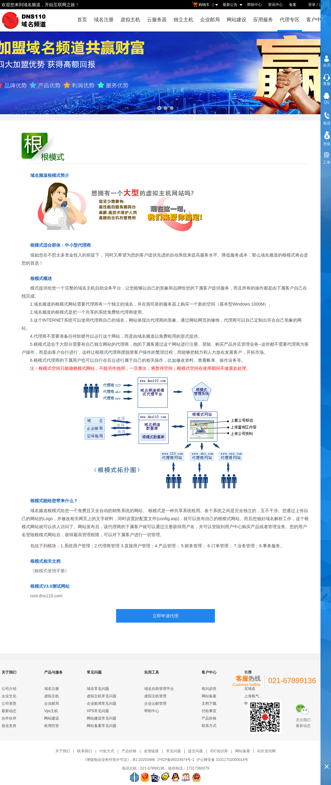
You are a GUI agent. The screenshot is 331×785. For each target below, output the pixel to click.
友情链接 (151, 751)
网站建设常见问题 (101, 718)
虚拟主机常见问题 (101, 696)
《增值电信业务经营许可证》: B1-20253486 (119, 760)
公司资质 (9, 703)
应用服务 (263, 19)
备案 (292, 4)
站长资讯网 (266, 751)
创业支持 (9, 726)
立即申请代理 (165, 615)
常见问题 (173, 751)
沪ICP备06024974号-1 (175, 760)
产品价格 (209, 718)
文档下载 (209, 703)
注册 (322, 4)
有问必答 (209, 689)
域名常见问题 (98, 689)
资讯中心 (275, 4)
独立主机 (183, 19)
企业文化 (9, 696)
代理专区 (290, 19)
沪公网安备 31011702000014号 (222, 760)
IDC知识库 (219, 751)
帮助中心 (254, 4)
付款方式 (106, 751)
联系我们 (84, 751)
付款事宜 (209, 711)
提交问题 (195, 751)
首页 (82, 19)
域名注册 (104, 19)
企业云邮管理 (155, 703)
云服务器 (157, 19)
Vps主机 (51, 711)
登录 (312, 4)
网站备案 (209, 696)
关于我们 (62, 751)
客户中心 (316, 19)
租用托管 (51, 726)
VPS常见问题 (98, 711)
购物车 (206, 5)
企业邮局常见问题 (101, 703)
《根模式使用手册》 (49, 570)
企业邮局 (210, 19)
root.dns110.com (46, 595)
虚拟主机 (130, 19)
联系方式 (209, 726)
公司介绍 (9, 689)
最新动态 (9, 711)
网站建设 (236, 19)
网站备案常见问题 (101, 726)
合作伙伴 (9, 718)
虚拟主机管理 (155, 696)
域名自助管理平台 (159, 689)
